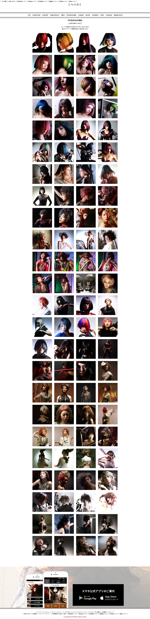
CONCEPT (45, 15)
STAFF (102, 15)
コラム (91, 612)
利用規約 (34, 614)
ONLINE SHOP (118, 15)
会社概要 (104, 612)
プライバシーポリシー (44, 614)
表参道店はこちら (42, 1)
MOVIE (87, 15)
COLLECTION (36, 15)
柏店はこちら (72, 1)
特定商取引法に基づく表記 (59, 614)
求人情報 (4, 1)
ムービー (85, 612)
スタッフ (110, 612)
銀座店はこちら (53, 1)
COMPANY (95, 15)
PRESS (63, 15)
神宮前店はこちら (21, 1)
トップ (39, 612)
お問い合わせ (11, 1)
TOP (29, 15)
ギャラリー (60, 612)
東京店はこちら (63, 1)
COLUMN (109, 15)
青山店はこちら (32, 1)
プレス (53, 612)
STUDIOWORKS (71, 15)
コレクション (46, 612)
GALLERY (81, 15)
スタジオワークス (69, 612)
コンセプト (78, 612)
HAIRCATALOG (54, 15)
